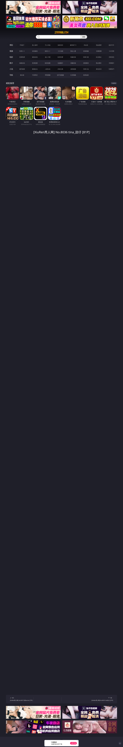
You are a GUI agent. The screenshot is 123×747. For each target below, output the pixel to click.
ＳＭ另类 (111, 51)
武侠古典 (60, 69)
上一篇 (21, 699)
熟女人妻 (73, 51)
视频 (11, 51)
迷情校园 (73, 69)
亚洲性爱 (22, 57)
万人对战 (47, 45)
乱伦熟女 (98, 57)
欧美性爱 (60, 57)
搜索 (83, 37)
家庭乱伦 (35, 69)
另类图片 (111, 63)
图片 (11, 63)
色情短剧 (86, 75)
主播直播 (98, 51)
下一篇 (102, 699)
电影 (11, 57)
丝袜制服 (86, 51)
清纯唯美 (86, 63)
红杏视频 (73, 75)
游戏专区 (60, 45)
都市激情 (22, 69)
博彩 (11, 45)
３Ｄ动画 (60, 51)
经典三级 (86, 57)
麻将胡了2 (73, 45)
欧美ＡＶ (47, 51)
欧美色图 (47, 63)
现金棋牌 (98, 45)
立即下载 (73, 743)
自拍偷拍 (35, 51)
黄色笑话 (98, 69)
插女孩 (22, 75)
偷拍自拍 (35, 57)
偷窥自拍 (22, 63)
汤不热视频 (60, 75)
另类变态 (111, 57)
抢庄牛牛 (111, 45)
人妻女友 (47, 69)
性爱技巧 (111, 69)
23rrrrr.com (61, 32)
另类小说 (86, 69)
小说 (11, 69)
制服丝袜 (73, 57)
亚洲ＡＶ (22, 51)
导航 (11, 75)
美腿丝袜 (73, 63)
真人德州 (35, 45)
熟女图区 (98, 63)
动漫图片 (60, 63)
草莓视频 (47, 75)
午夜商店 (35, 75)
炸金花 (86, 45)
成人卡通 (47, 57)
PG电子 (22, 45)
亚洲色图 (35, 63)
